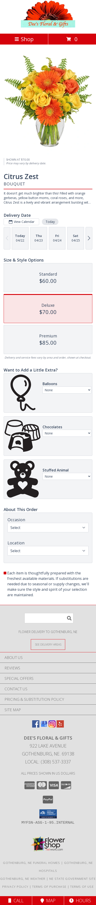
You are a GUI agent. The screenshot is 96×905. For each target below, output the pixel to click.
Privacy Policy (15, 887)
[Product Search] (48, 618)
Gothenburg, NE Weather (23, 879)
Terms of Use (82, 887)
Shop (24, 39)
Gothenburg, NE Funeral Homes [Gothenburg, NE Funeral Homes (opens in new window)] (31, 863)
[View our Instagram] (52, 726)
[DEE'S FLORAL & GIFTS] (48, 27)
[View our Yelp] (60, 726)
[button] (48, 813)
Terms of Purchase (49, 887)
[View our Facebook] (35, 726)
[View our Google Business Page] (44, 726)
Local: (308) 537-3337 (48, 762)
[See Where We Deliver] (48, 644)
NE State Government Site (72, 879)
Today (50, 221)
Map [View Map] (48, 901)
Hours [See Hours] (80, 901)
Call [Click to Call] (16, 901)
